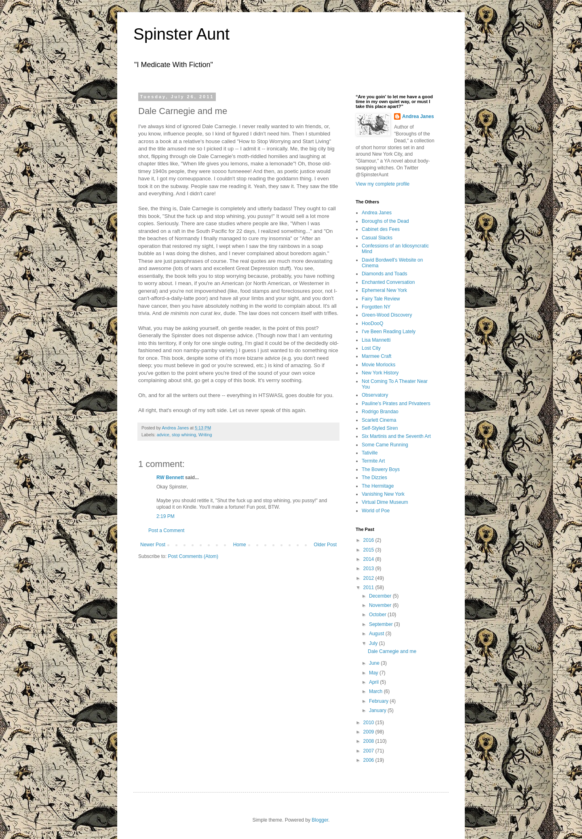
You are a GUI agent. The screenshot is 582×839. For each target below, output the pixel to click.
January (378, 710)
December (381, 596)
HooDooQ (372, 323)
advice (163, 434)
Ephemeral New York (384, 290)
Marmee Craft (376, 356)
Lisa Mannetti (376, 340)
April (374, 682)
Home (239, 544)
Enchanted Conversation (388, 282)
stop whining (184, 434)
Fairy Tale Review (381, 299)
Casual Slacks (377, 238)
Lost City (371, 348)
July (374, 643)
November (381, 605)
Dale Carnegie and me (392, 651)
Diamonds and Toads (384, 274)
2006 (369, 760)
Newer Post (152, 544)
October (378, 614)
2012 (369, 578)
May (374, 673)
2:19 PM (165, 516)
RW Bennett (170, 477)
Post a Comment (166, 530)
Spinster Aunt (181, 34)
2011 (369, 587)
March (376, 691)
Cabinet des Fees (381, 229)
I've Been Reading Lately (388, 331)
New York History (380, 373)
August (377, 633)
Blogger (320, 820)
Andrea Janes (418, 116)
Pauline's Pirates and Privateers (396, 403)
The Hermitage (378, 486)
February (379, 701)
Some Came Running (385, 445)
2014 (369, 559)
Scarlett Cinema (379, 420)
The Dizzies (374, 477)
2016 (369, 540)
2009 (369, 732)
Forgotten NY (376, 307)
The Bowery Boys (381, 469)
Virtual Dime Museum (385, 502)
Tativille (369, 453)
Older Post (325, 544)
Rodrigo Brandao (380, 411)
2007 (369, 751)
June (375, 663)
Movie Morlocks (378, 365)
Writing (205, 434)
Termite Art (373, 461)
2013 (369, 568)
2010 (369, 722)
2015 (369, 550)
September (381, 624)
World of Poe (376, 511)
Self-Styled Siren (380, 428)
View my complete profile (382, 184)
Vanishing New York (383, 494)
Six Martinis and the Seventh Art (396, 436)
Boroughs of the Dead (385, 221)
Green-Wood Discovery (387, 315)
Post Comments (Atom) (193, 556)
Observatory (375, 395)
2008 (369, 741)
